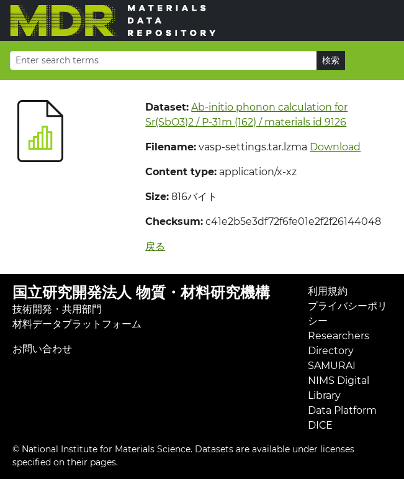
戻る (155, 246)
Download (335, 147)
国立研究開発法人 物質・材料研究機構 (141, 292)
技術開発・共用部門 (57, 309)
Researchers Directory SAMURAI (338, 351)
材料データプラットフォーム (76, 324)
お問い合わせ (42, 349)
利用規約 (328, 291)
